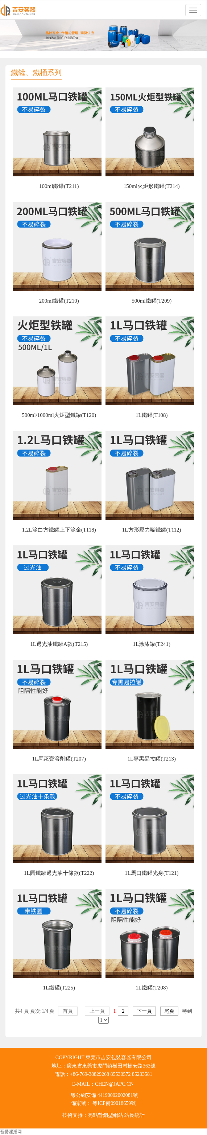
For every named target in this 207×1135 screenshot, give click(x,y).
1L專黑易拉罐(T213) (152, 759)
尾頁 (169, 1011)
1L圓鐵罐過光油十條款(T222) (59, 873)
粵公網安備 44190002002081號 (104, 1095)
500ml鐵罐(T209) (151, 301)
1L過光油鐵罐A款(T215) (59, 644)
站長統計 (134, 1115)
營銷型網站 (110, 1115)
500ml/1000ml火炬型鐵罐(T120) (59, 415)
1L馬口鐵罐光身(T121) (151, 873)
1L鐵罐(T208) (151, 988)
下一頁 (144, 1011)
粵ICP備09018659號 (113, 1103)
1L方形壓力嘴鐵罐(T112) (151, 530)
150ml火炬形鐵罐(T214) (152, 186)
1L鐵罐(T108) (151, 415)
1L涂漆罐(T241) (151, 644)
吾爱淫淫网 (11, 1131)
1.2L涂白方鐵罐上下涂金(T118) (59, 530)
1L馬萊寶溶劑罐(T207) (59, 759)
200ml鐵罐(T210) (59, 301)
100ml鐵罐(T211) (59, 186)
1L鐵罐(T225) (59, 988)
